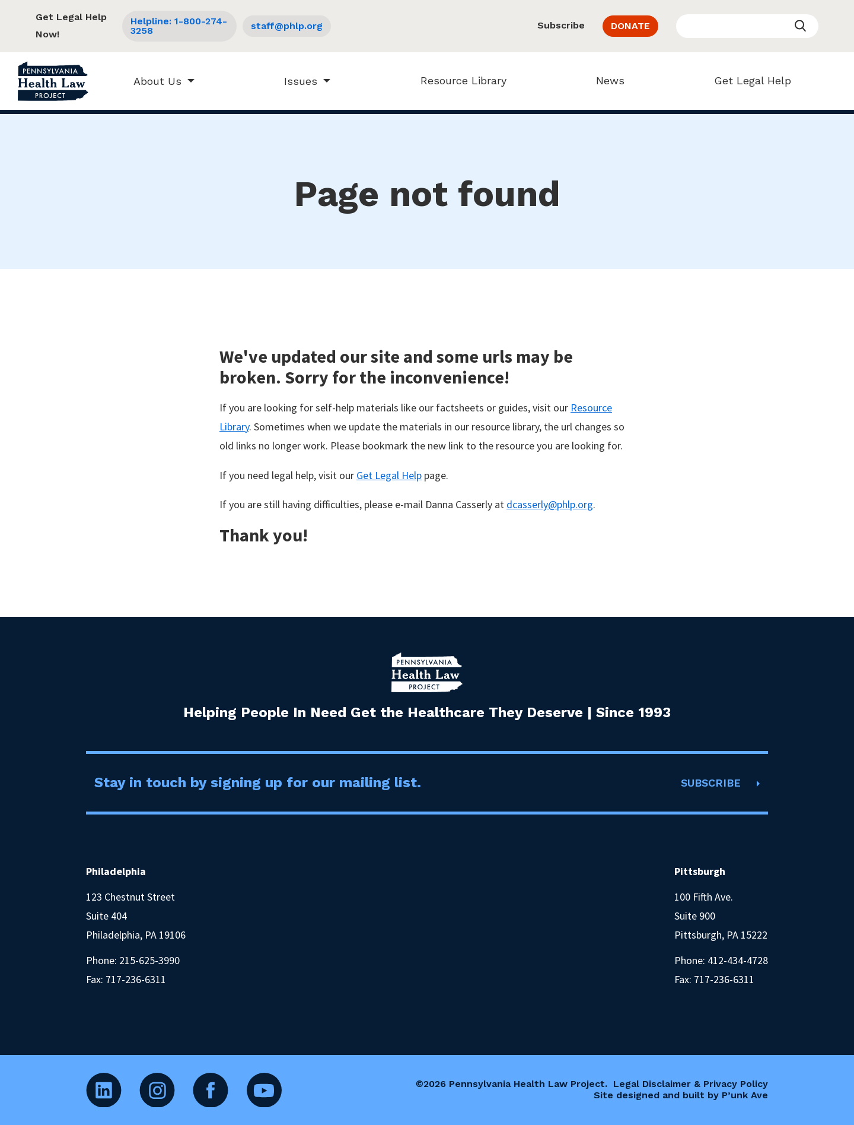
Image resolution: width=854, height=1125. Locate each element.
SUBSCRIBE (711, 783)
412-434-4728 (738, 960)
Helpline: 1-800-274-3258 (178, 25)
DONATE (630, 25)
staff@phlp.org (287, 25)
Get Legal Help (746, 80)
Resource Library (458, 80)
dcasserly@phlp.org (549, 504)
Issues (295, 81)
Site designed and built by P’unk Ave (681, 1095)
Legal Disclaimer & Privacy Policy (690, 1083)
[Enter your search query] (747, 26)
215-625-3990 (149, 960)
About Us (152, 81)
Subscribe (561, 25)
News (604, 80)
